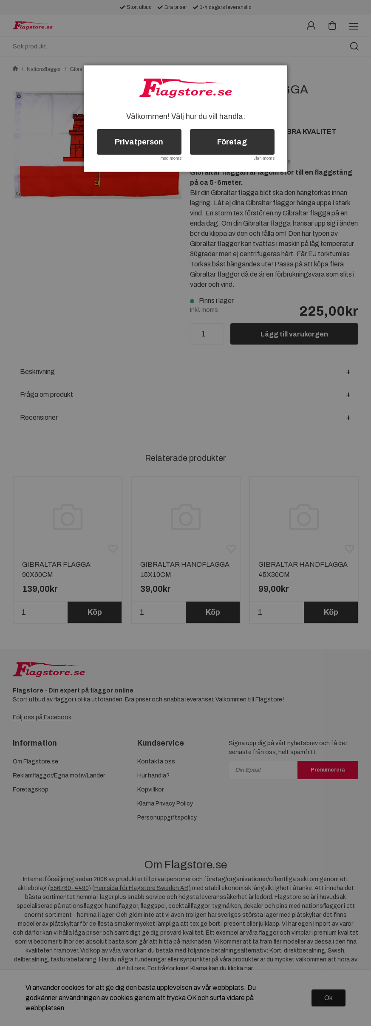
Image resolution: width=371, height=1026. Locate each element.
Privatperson (139, 142)
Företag (232, 142)
